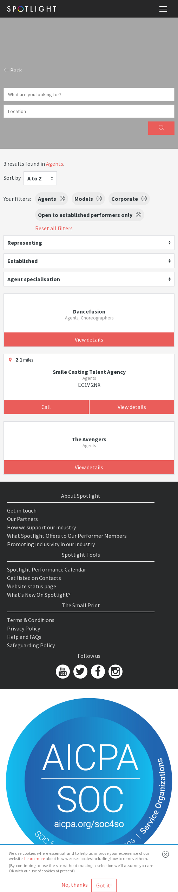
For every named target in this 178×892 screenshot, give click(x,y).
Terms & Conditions (30, 619)
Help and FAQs (24, 636)
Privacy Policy (23, 628)
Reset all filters (54, 228)
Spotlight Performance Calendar (46, 569)
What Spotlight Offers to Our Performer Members (67, 535)
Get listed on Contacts (34, 577)
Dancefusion (89, 311)
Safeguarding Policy (31, 645)
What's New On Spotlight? (39, 594)
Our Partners (22, 518)
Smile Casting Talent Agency (89, 371)
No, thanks (74, 884)
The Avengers (89, 439)
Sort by (12, 177)
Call (46, 406)
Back (13, 70)
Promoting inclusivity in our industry (51, 544)
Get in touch (22, 510)
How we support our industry (41, 527)
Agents (54, 163)
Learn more (34, 858)
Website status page (31, 586)
